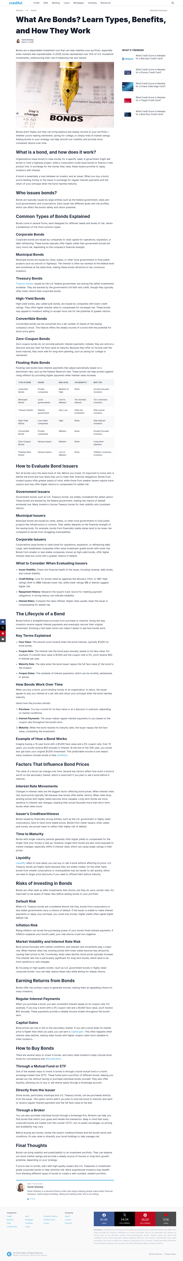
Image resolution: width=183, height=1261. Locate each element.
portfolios (62, 755)
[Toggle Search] (173, 3)
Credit (9, 1216)
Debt (9, 1223)
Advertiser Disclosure (158, 10)
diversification (53, 1058)
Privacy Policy (170, 1254)
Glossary (20, 10)
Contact (68, 1220)
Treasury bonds (24, 283)
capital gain (77, 1031)
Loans (27, 1226)
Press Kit (68, 1223)
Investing (29, 1223)
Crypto (46, 1223)
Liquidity (20, 863)
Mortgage (29, 1220)
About (67, 1216)
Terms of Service (155, 1254)
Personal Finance (50, 1216)
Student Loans (49, 1220)
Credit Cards (12, 1226)
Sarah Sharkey (28, 40)
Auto (27, 1216)
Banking (10, 1220)
